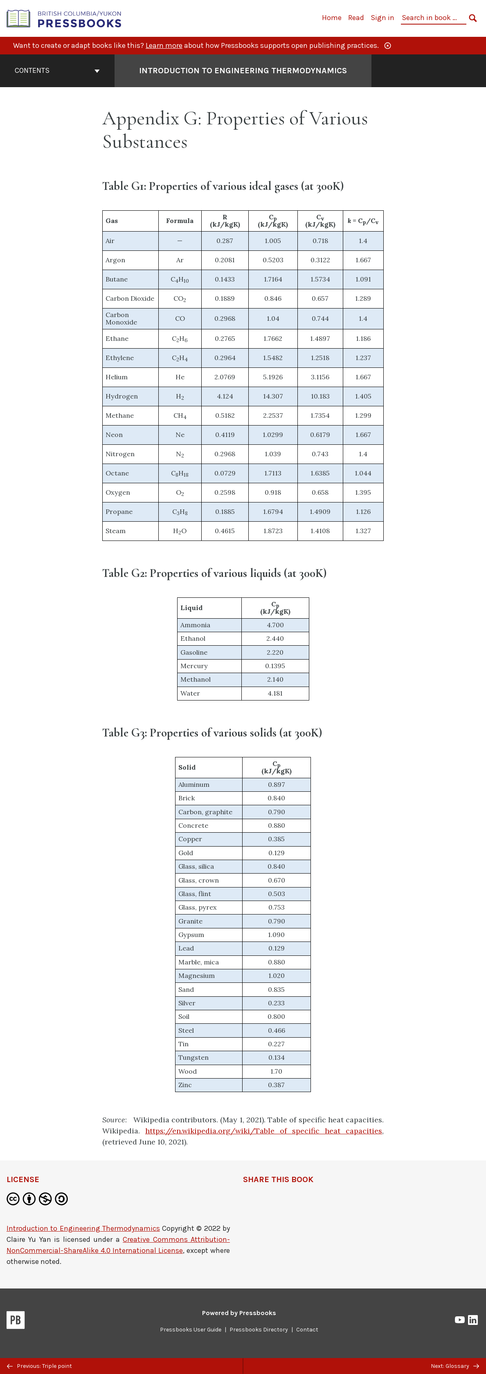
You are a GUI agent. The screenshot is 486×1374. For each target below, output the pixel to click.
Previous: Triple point (39, 1366)
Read (356, 17)
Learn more (164, 45)
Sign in (382, 17)
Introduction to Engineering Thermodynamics (83, 1228)
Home (332, 17)
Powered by (239, 1313)
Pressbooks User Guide (190, 1329)
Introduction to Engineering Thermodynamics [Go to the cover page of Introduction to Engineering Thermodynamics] (243, 70)
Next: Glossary (455, 1366)
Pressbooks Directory (259, 1329)
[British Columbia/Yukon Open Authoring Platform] (64, 18)
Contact (307, 1329)
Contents (57, 70)
